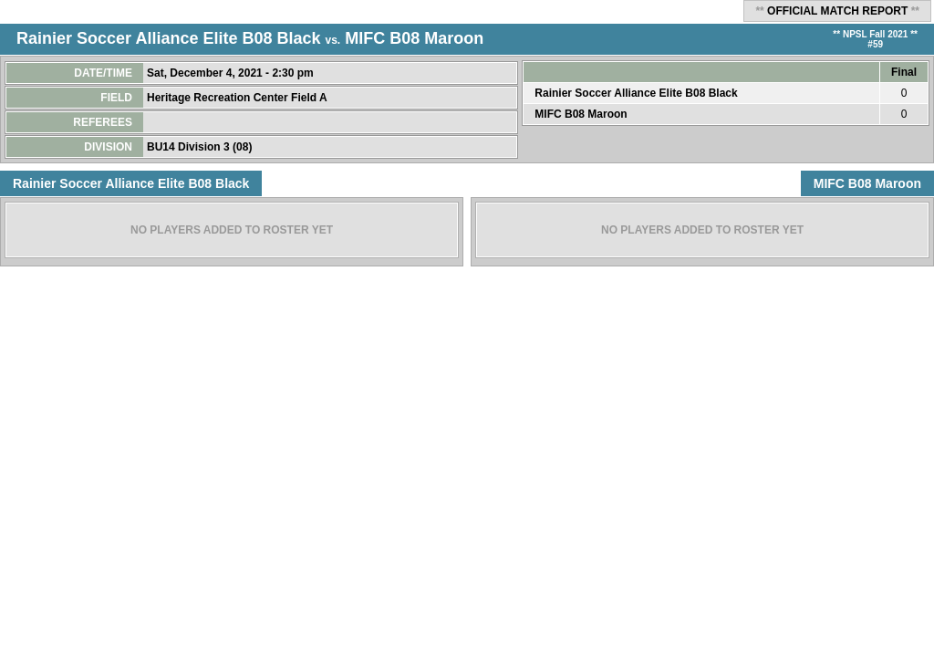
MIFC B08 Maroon (414, 38)
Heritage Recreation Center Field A (238, 97)
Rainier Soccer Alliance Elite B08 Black (168, 38)
